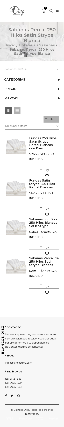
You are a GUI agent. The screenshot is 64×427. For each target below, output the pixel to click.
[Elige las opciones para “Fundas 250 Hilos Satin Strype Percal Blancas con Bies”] (40, 168)
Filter (51, 119)
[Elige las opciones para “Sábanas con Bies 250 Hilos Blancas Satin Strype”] (40, 246)
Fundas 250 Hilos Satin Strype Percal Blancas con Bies (42, 143)
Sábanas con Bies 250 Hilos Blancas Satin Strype (43, 222)
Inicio (10, 45)
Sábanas (47, 45)
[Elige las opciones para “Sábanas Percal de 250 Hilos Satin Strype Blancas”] (40, 285)
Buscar (56, 69)
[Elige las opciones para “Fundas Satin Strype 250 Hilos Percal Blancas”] (40, 207)
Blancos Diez (21, 409)
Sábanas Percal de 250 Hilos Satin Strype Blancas (44, 261)
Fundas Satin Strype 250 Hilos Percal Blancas (42, 184)
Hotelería (27, 45)
